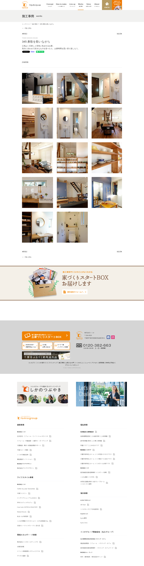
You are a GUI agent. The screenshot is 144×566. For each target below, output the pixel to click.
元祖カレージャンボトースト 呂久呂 (28, 526)
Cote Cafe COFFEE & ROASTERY (27, 507)
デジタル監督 (21, 556)
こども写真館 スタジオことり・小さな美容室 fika (32, 521)
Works (81, 5)
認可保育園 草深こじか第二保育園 (91, 441)
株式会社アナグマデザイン (25, 468)
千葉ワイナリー (22, 493)
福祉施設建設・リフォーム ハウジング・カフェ (95, 543)
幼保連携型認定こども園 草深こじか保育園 (93, 436)
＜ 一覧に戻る (26, 28)
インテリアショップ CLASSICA (27, 498)
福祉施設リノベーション (24, 459)
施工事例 (34, 24)
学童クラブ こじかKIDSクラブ (89, 445)
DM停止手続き (110, 362)
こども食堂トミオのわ (87, 477)
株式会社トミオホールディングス (27, 542)
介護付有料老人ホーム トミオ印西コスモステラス (96, 454)
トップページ (26, 24)
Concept (50, 5)
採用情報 (101, 362)
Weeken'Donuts (21, 512)
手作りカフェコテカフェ (24, 502)
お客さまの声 (70, 362)
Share (25, 51)
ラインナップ (53, 362)
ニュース (88, 362)
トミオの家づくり (42, 362)
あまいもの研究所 (22, 516)
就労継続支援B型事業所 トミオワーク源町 (93, 472)
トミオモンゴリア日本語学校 (89, 509)
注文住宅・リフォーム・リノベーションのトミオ (32, 436)
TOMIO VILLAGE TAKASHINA (26, 489)
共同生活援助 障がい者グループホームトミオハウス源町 (92, 483)
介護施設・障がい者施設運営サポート (29, 445)
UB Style (83, 505)
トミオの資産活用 (22, 455)
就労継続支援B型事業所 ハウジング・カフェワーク (97, 548)
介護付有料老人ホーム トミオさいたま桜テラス (95, 463)
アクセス (94, 362)
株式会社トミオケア (85, 450)
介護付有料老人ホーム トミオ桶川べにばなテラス (96, 459)
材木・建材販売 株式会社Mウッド (91, 557)
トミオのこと (79, 362)
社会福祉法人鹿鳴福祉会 (87, 432)
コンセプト (31, 362)
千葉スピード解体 (22, 450)
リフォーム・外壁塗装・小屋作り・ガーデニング (32, 441)
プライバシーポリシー (72, 365)
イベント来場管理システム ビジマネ (28, 551)
